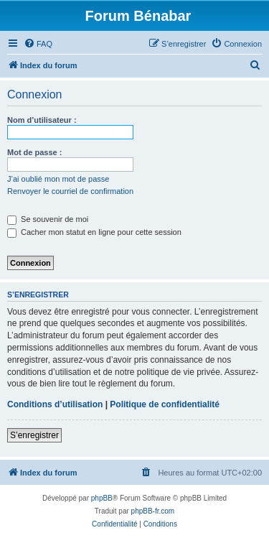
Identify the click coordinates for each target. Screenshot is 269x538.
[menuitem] (38, 43)
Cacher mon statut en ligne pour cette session (94, 232)
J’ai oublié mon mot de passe (58, 179)
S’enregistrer (34, 435)
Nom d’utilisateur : (42, 120)
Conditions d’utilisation (55, 404)
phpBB (102, 498)
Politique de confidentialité (165, 404)
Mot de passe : (34, 152)
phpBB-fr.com (153, 511)
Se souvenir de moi (47, 219)
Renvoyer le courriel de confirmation (70, 191)
